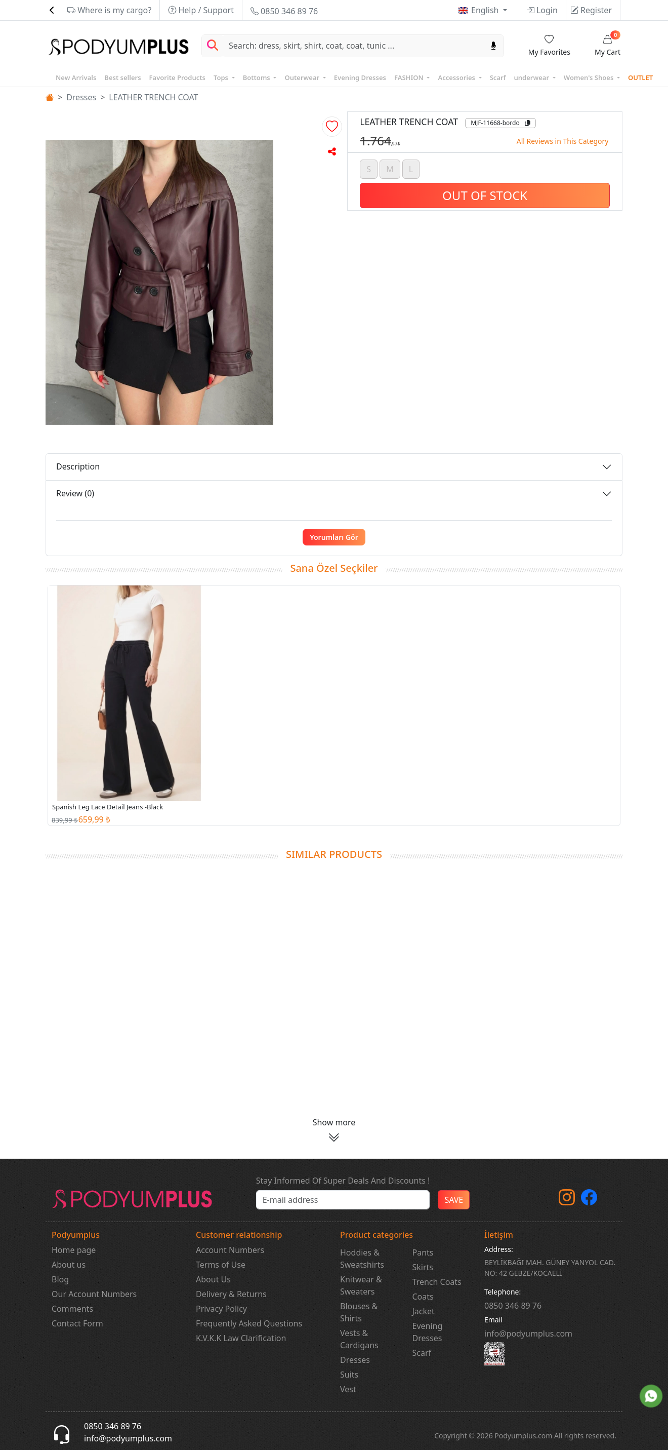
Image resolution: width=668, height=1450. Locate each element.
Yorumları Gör (334, 537)
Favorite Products (177, 77)
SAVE (453, 1199)
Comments (72, 1308)
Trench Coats (437, 1281)
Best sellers (122, 77)
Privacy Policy (221, 1308)
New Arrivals (76, 77)
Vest (348, 1389)
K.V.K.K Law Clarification (241, 1338)
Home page (74, 1250)
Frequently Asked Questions (249, 1323)
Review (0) (75, 493)
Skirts (423, 1267)
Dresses (81, 97)
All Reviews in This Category (563, 141)
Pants (423, 1252)
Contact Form (77, 1323)
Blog (60, 1279)
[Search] (353, 46)
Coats (423, 1296)
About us (69, 1264)
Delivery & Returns (231, 1294)
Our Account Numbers (94, 1294)
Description (78, 466)
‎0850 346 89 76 (512, 1305)
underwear (532, 77)
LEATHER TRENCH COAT (153, 97)
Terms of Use (220, 1264)
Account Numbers (230, 1250)
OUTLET (640, 77)
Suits (349, 1374)
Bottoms (257, 77)
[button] (332, 126)
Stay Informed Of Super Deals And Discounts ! (343, 1180)
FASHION (409, 77)
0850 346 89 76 (284, 11)
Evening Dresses (360, 77)
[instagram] (567, 1200)
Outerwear (302, 77)
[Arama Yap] (212, 46)
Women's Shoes (589, 77)
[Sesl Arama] (493, 46)
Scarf (498, 77)
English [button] (486, 10)
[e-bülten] (343, 1199)
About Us (213, 1279)
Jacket (423, 1311)
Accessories (457, 77)
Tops (222, 77)
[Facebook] (589, 1200)
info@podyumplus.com (528, 1333)
